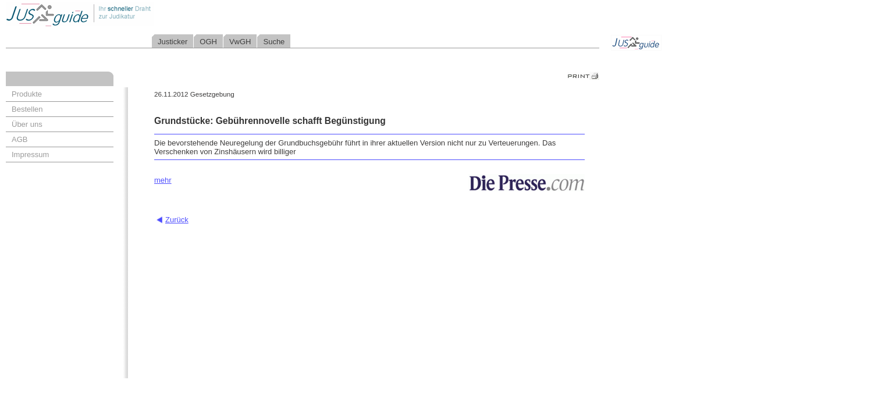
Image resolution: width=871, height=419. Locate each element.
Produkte (27, 94)
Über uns (27, 124)
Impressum (30, 154)
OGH (208, 41)
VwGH (240, 41)
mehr (163, 180)
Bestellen (27, 109)
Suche (274, 41)
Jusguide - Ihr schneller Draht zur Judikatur (117, 14)
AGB (19, 139)
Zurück (177, 219)
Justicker (172, 41)
